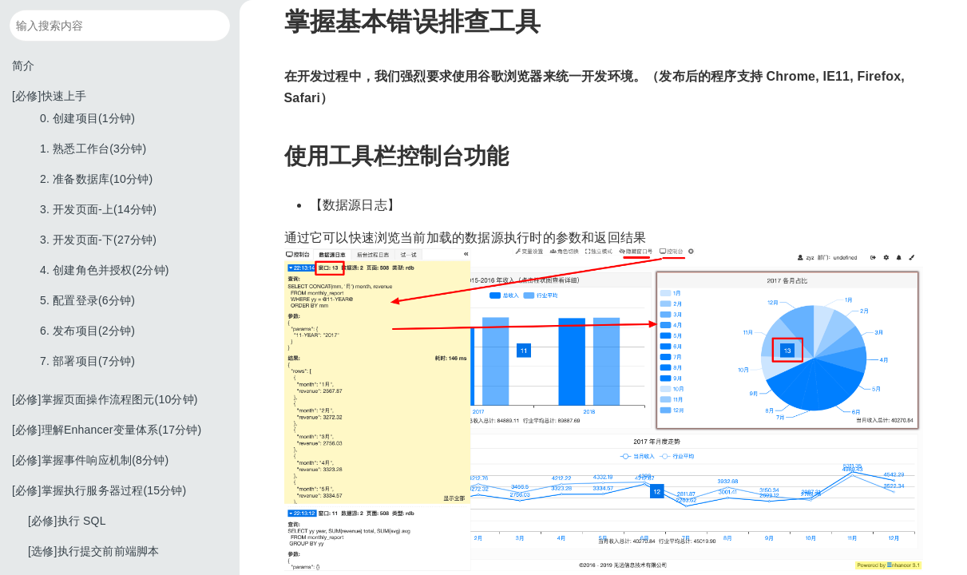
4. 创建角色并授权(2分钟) (104, 270)
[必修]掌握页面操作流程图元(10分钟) (105, 399)
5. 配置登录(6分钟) (87, 300)
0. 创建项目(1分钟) (87, 118)
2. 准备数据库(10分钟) (96, 178)
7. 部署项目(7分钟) (87, 361)
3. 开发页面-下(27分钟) (98, 239)
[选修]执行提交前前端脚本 (93, 551)
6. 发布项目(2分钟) (87, 330)
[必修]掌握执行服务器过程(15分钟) (99, 490)
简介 (23, 65)
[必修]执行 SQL (67, 520)
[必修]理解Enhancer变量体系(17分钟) (106, 429)
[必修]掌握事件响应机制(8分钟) (90, 460)
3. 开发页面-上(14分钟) (98, 209)
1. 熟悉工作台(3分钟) (93, 148)
